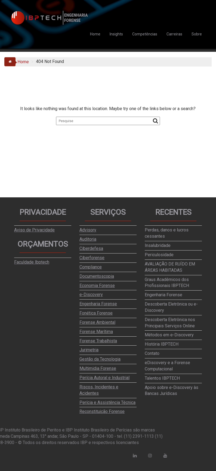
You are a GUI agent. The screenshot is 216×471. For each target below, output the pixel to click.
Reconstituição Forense (102, 411)
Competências (144, 34)
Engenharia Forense (98, 303)
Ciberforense (91, 257)
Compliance (90, 267)
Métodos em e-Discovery (169, 334)
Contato (152, 353)
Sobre (197, 34)
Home (95, 34)
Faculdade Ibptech (31, 262)
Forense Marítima (96, 331)
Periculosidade (159, 254)
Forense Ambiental (97, 322)
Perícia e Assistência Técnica (107, 402)
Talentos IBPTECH (162, 378)
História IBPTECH (161, 344)
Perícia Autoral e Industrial (104, 377)
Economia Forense (97, 285)
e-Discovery (91, 294)
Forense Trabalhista (98, 340)
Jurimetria (88, 349)
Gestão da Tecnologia (100, 359)
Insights (116, 34)
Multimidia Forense (97, 368)
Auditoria (87, 239)
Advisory (87, 230)
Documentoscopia (96, 276)
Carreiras (174, 34)
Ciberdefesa (91, 248)
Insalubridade (158, 245)
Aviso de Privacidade (34, 230)
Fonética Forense (96, 313)
